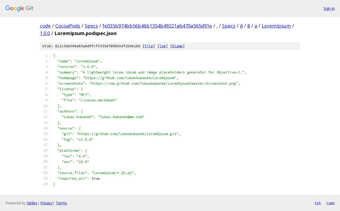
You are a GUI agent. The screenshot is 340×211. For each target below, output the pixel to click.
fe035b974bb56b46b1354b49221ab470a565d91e (157, 26)
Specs (91, 26)
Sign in (329, 8)
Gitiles (32, 202)
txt (317, 202)
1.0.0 (45, 33)
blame (177, 46)
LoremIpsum (276, 26)
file (148, 46)
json (330, 202)
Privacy (46, 202)
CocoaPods (67, 26)
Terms (61, 202)
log (162, 46)
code (45, 26)
